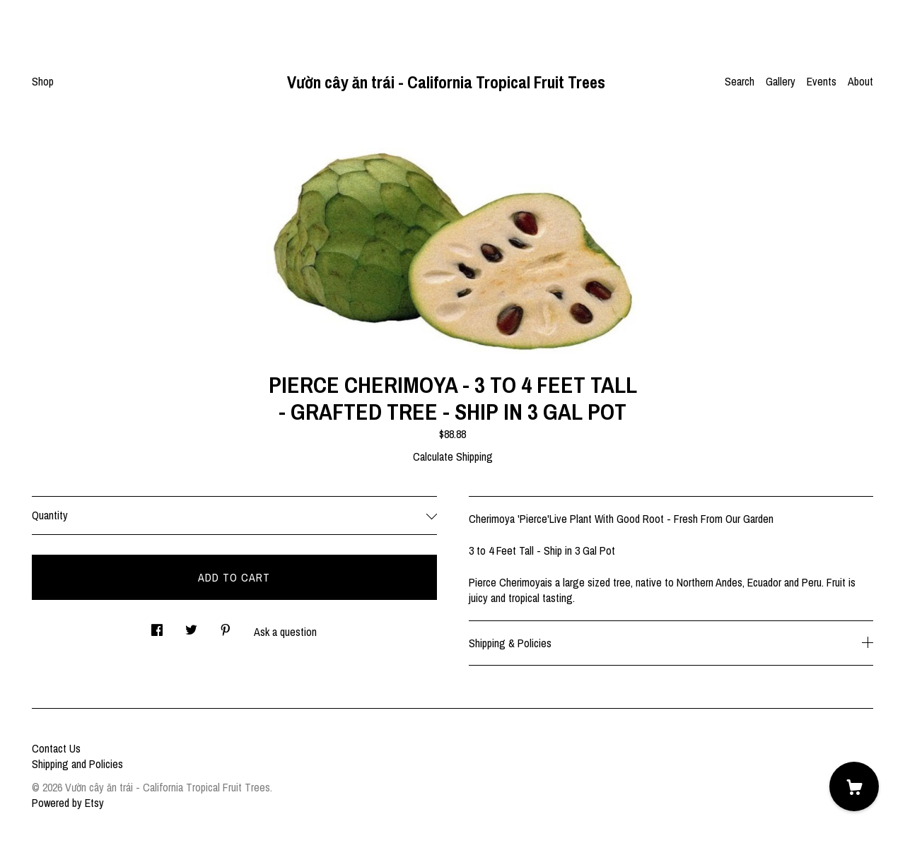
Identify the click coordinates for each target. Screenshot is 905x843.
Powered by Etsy (68, 802)
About (860, 81)
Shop (43, 81)
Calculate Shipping (453, 456)
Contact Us (56, 748)
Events (821, 81)
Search (739, 81)
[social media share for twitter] (191, 625)
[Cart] (854, 786)
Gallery (780, 81)
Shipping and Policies (77, 764)
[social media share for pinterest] (225, 625)
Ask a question (285, 631)
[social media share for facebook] (157, 625)
